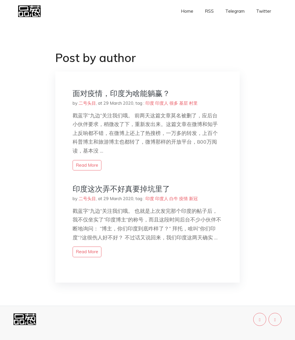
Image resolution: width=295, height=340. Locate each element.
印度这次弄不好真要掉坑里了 (121, 189)
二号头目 (87, 103)
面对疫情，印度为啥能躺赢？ (121, 93)
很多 (173, 103)
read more (87, 165)
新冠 (193, 198)
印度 (149, 103)
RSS (209, 11)
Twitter (263, 11)
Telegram (235, 11)
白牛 (173, 198)
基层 (183, 103)
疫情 (183, 198)
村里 (193, 103)
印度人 (161, 103)
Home (187, 11)
